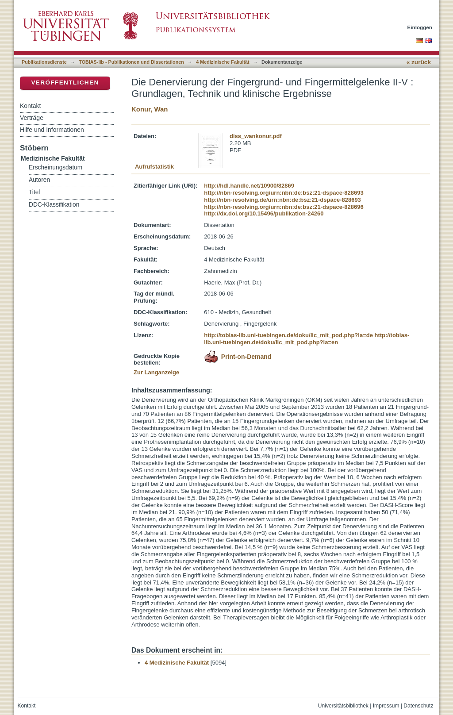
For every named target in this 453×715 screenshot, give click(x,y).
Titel (34, 192)
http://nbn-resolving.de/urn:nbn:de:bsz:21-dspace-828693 (282, 199)
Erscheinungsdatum (55, 167)
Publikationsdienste (44, 62)
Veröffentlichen (65, 82)
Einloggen (420, 27)
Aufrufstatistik (154, 166)
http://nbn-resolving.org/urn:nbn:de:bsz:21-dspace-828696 (283, 207)
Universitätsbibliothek (343, 706)
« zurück (419, 62)
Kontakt (30, 105)
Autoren (39, 180)
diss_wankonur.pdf (256, 136)
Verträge (31, 117)
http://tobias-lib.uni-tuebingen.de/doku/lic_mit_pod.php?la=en (306, 339)
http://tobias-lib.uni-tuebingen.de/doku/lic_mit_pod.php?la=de (288, 335)
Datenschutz (418, 706)
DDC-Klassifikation (54, 204)
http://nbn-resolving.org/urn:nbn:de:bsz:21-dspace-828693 (283, 192)
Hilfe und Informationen (52, 129)
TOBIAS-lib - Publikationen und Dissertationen (131, 62)
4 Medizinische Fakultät (222, 62)
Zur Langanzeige (156, 372)
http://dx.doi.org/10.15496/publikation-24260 (263, 213)
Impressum (386, 706)
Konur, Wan (149, 109)
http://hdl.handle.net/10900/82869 (249, 185)
